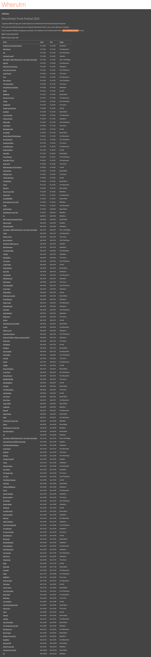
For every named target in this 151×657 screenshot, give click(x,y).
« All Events (5, 14)
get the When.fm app (70, 31)
